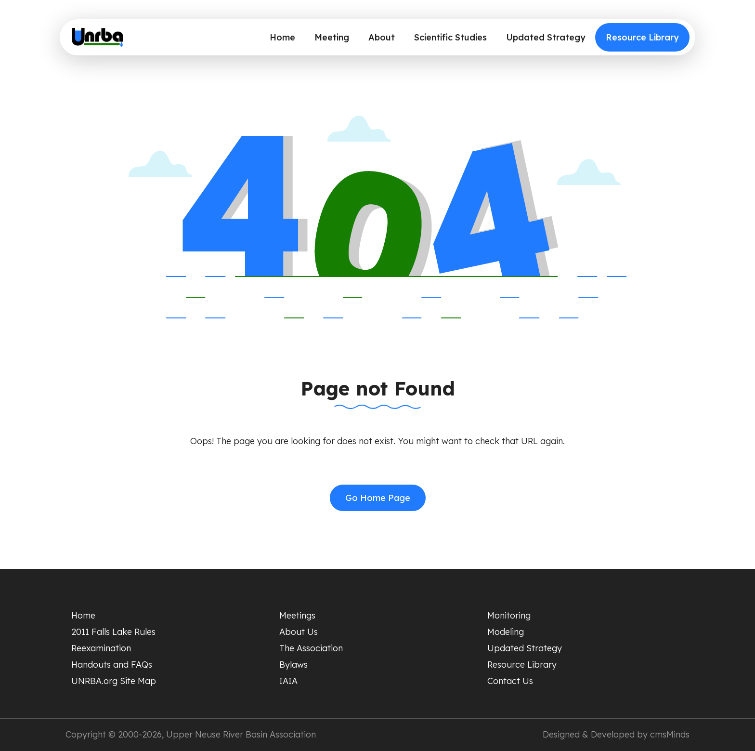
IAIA (288, 680)
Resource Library (642, 37)
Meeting (331, 37)
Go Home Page (377, 497)
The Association (311, 648)
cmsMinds (670, 734)
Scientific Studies (450, 37)
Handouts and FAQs (111, 664)
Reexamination (101, 648)
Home (282, 37)
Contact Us (510, 680)
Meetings (297, 615)
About (381, 37)
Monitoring (509, 615)
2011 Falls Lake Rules (113, 631)
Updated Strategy (546, 37)
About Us (298, 631)
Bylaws (293, 664)
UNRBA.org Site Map (113, 680)
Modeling (505, 631)
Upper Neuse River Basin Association (241, 734)
